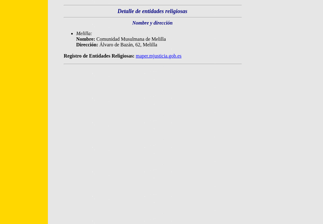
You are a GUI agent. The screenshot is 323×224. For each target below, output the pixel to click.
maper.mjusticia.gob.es (159, 55)
